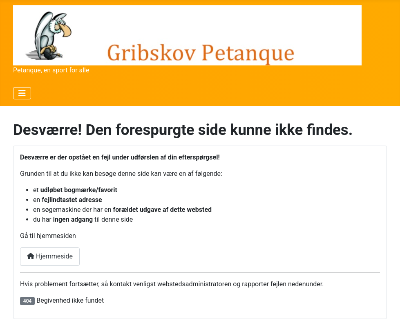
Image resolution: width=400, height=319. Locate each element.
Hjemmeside (50, 256)
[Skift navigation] (22, 93)
